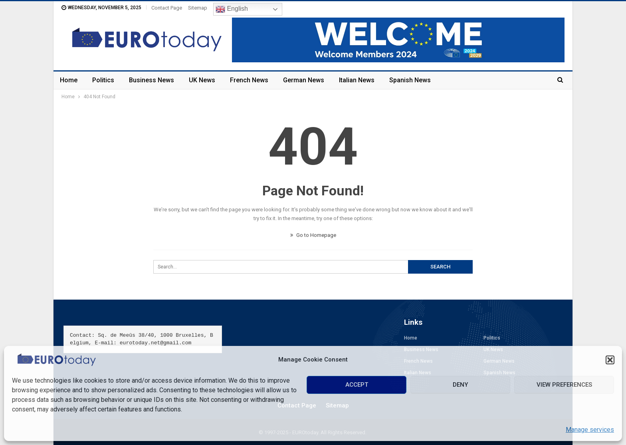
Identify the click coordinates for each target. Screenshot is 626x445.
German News (303, 80)
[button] (610, 360)
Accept (356, 384)
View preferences (564, 384)
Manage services (590, 429)
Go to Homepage (313, 235)
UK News (202, 80)
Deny (460, 384)
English (232, 9)
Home (68, 80)
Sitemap (197, 8)
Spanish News (410, 80)
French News (249, 80)
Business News (151, 80)
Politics (103, 80)
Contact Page (166, 8)
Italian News (356, 80)
